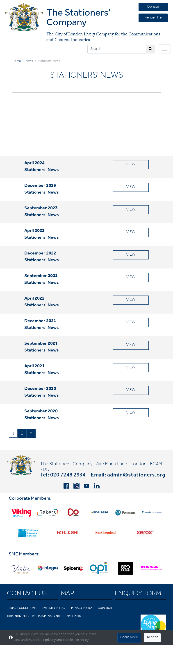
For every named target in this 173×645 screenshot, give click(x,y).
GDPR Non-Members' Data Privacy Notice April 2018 (44, 616)
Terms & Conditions (21, 608)
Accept (152, 637)
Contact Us (27, 594)
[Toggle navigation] (164, 48)
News (29, 61)
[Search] (116, 49)
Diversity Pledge (53, 608)
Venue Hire (153, 18)
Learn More (129, 637)
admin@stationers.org (136, 475)
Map (67, 594)
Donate (153, 7)
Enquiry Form (138, 594)
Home (16, 61)
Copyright (106, 608)
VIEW (130, 165)
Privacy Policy (82, 608)
